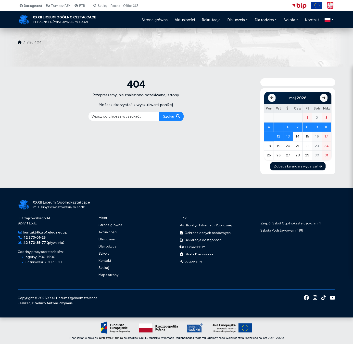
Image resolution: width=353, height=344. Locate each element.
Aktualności (108, 232)
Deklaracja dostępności (200, 240)
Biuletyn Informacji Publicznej (205, 225)
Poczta (115, 6)
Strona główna (110, 225)
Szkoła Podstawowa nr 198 (281, 230)
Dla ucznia (107, 239)
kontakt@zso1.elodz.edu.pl (45, 232)
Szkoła (104, 253)
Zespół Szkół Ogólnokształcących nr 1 (290, 223)
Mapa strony (108, 275)
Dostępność (30, 6)
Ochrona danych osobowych (205, 233)
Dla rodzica (107, 246)
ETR (80, 6)
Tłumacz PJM (58, 6)
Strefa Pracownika (196, 254)
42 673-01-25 (34, 237)
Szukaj (100, 6)
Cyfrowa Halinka (111, 338)
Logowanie (190, 261)
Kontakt (105, 261)
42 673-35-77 (34, 243)
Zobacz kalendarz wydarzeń (298, 166)
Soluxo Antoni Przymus (54, 303)
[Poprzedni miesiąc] (272, 98)
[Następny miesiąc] (324, 98)
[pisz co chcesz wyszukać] (124, 116)
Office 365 (131, 6)
